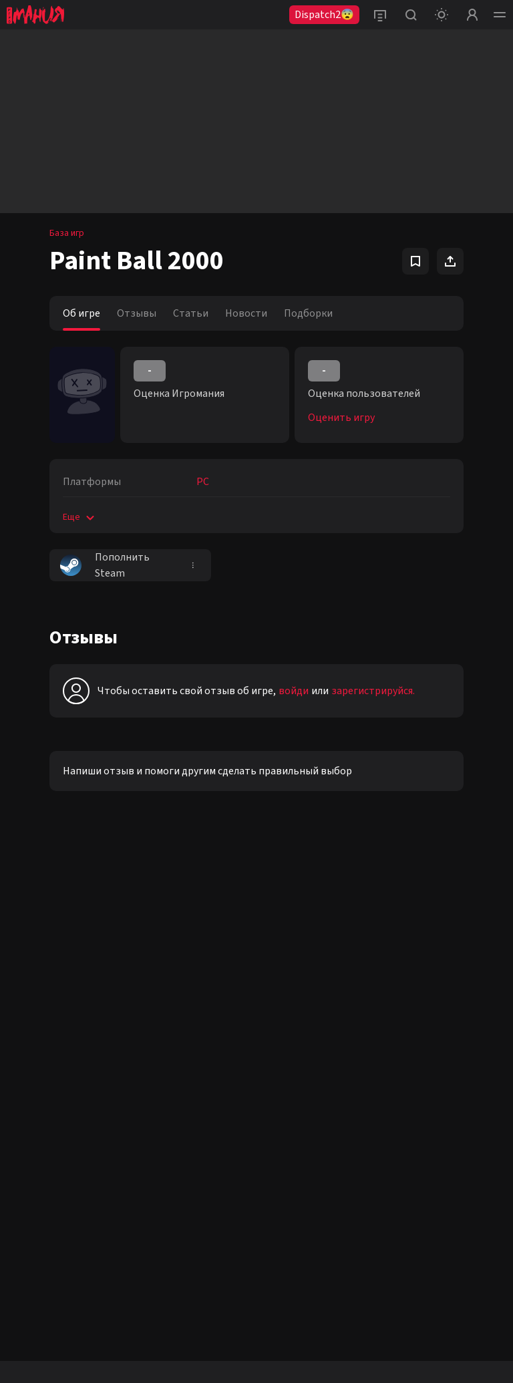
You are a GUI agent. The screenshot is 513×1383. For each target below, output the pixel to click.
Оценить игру (341, 417)
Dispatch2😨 (324, 14)
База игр (66, 233)
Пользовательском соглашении (279, 1315)
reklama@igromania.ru (201, 964)
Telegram (32, 1091)
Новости (246, 313)
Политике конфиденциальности (139, 1315)
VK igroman (35, 974)
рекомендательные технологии (260, 1290)
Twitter (28, 1068)
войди (294, 691)
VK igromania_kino (49, 998)
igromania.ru (253, 1265)
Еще (80, 517)
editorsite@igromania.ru (205, 1001)
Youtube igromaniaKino (59, 1045)
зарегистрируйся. (373, 691)
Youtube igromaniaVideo (61, 1021)
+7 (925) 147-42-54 (192, 1038)
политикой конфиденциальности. (391, 1052)
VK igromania (39, 951)
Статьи (190, 313)
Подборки (308, 313)
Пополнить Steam (105, 565)
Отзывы (136, 313)
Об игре (81, 313)
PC (202, 481)
